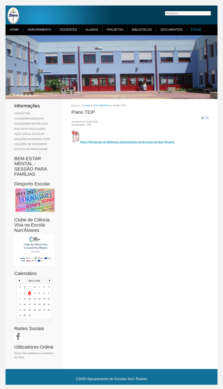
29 (20, 315)
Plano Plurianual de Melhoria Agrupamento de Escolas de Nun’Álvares (127, 142)
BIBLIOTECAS (142, 29)
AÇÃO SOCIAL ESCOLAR (29, 134)
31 (30, 315)
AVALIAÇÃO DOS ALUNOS (30, 128)
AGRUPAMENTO (39, 29)
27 (44, 310)
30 (25, 315)
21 (49, 304)
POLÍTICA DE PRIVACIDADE (31, 149)
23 (25, 310)
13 (44, 299)
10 (30, 299)
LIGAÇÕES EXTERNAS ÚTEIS (32, 139)
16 (25, 304)
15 (20, 304)
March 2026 (34, 281)
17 (30, 304)
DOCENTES (68, 29)
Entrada (86, 105)
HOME (14, 29)
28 (49, 310)
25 (35, 310)
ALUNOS (92, 29)
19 (39, 304)
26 (39, 310)
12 (39, 299)
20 (44, 304)
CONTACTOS (22, 113)
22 (20, 310)
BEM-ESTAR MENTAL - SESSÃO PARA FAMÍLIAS (30, 166)
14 (49, 299)
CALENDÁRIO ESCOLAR (29, 118)
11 (35, 299)
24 (30, 310)
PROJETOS (115, 29)
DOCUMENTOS (171, 29)
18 (35, 304)
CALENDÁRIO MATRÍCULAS (31, 123)
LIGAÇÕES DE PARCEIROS (30, 144)
